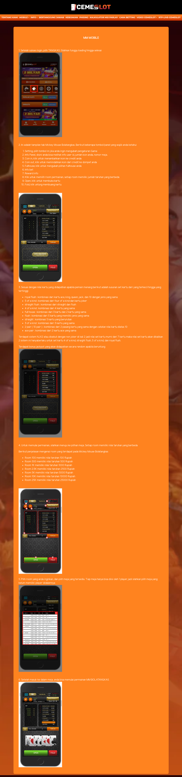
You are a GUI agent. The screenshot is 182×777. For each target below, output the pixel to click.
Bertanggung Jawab (51, 17)
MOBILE (23, 17)
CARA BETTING (127, 17)
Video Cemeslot (146, 17)
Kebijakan (72, 17)
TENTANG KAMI (10, 17)
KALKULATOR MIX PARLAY (104, 17)
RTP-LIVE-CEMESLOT (169, 17)
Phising (83, 17)
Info (33, 17)
